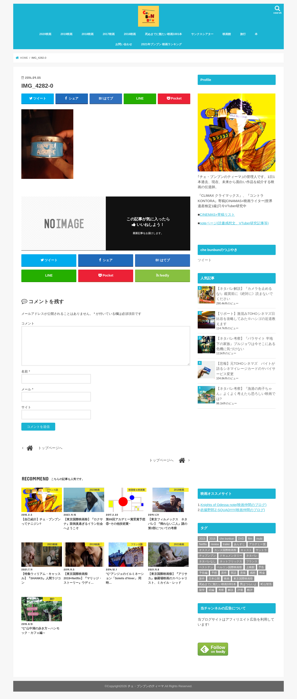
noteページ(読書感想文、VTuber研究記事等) (234, 223)
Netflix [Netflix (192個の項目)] (203, 544)
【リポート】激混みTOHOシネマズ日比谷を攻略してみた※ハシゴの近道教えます (245, 319)
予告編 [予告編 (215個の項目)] (203, 572)
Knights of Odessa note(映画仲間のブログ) (233, 505)
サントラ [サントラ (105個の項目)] (261, 550)
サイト (26, 407)
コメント (27, 323)
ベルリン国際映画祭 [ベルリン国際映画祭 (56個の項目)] (229, 567)
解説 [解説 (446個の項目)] (230, 590)
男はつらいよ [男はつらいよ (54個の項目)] (248, 584)
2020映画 (45, 34)
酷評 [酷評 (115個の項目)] (250, 590)
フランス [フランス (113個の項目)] (251, 561)
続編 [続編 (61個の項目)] (211, 590)
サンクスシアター (202, 34)
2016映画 (130, 34)
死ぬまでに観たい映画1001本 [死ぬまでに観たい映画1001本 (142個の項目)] (217, 584)
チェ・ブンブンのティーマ (146, 686)
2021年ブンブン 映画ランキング (161, 44)
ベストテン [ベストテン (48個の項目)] (206, 567)
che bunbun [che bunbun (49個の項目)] (227, 538)
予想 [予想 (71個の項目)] (214, 572)
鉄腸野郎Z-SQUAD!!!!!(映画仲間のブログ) (232, 510)
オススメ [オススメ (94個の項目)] (204, 550)
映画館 (227, 34)
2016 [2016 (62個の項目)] (212, 538)
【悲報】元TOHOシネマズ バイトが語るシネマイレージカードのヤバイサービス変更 (245, 369)
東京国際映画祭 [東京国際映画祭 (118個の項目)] (243, 578)
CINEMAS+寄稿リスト (217, 215)
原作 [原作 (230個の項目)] (224, 572)
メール (27, 389)
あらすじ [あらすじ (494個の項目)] (239, 544)
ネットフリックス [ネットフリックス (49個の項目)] (231, 561)
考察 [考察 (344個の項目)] (221, 590)
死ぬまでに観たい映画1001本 (163, 34)
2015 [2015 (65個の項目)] (202, 538)
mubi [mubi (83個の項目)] (259, 538)
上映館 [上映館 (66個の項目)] (250, 567)
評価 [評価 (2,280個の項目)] (240, 590)
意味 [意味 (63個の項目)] (243, 572)
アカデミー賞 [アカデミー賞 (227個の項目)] (257, 544)
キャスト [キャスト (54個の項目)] (246, 550)
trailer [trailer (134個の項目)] (226, 544)
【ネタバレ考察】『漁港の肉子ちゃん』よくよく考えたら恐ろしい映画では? (245, 394)
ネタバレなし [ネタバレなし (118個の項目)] (207, 561)
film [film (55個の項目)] (250, 538)
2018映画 (88, 34)
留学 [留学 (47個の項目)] (202, 590)
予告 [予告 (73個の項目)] (261, 567)
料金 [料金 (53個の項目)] (262, 572)
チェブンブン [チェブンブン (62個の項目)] (207, 555)
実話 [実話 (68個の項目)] (233, 572)
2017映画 (109, 34)
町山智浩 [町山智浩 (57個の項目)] (266, 584)
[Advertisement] (232, 448)
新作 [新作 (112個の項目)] (202, 578)
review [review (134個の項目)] (215, 544)
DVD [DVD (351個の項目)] (241, 538)
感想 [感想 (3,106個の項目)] (252, 572)
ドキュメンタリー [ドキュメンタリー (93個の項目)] (231, 555)
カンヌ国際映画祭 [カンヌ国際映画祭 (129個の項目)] (225, 550)
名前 (25, 371)
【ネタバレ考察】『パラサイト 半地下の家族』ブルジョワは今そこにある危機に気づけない (245, 344)
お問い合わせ (123, 44)
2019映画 (67, 34)
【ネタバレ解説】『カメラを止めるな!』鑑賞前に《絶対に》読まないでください (244, 294)
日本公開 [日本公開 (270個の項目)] (214, 578)
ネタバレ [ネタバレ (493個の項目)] (251, 555)
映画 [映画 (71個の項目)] (226, 578)
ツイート (205, 260)
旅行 (243, 34)
